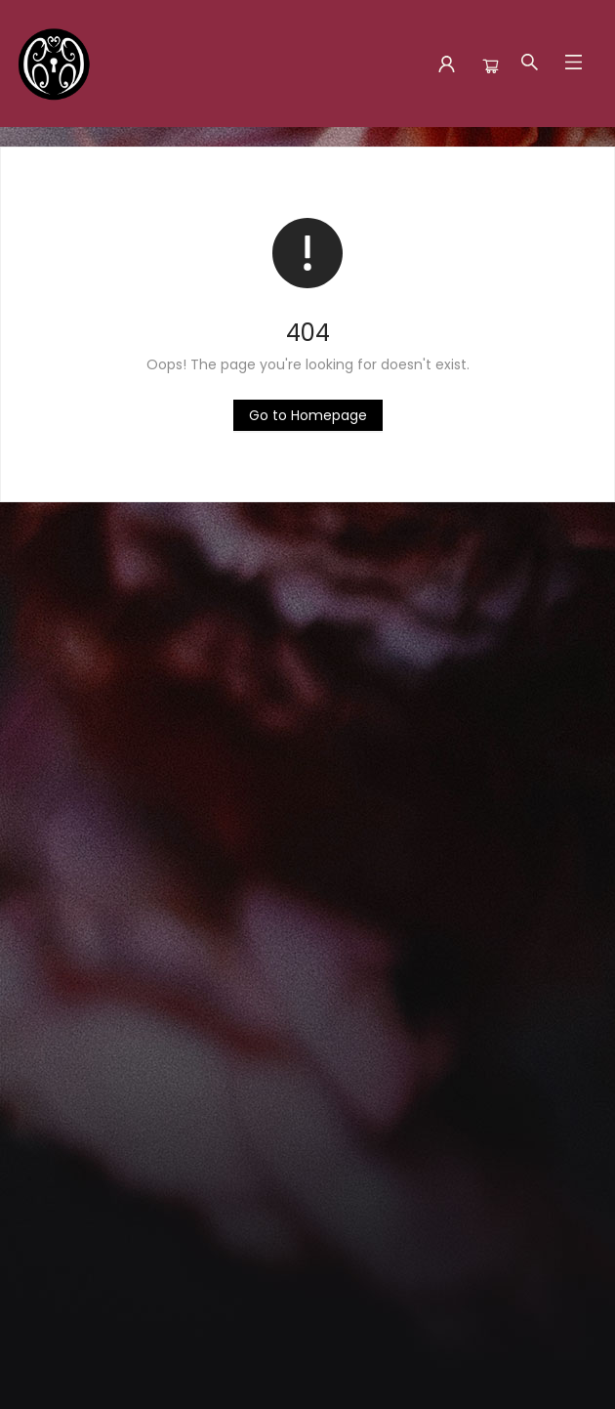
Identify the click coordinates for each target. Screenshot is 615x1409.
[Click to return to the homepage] (308, 415)
